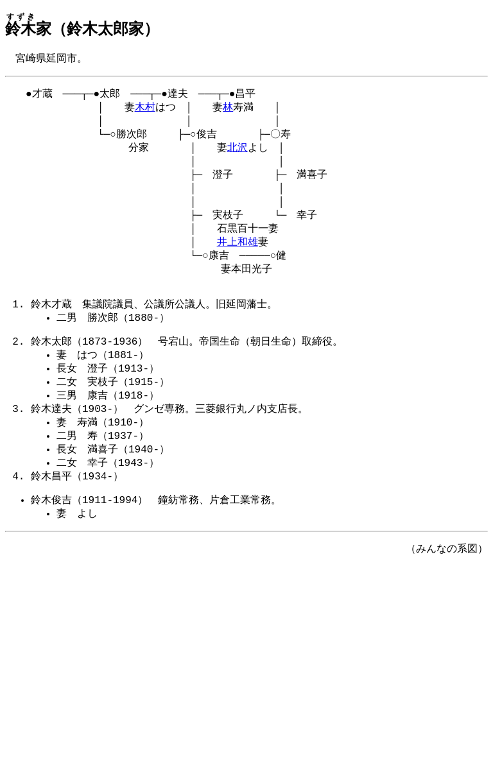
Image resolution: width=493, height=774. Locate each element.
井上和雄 (237, 258)
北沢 (237, 155)
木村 (145, 110)
